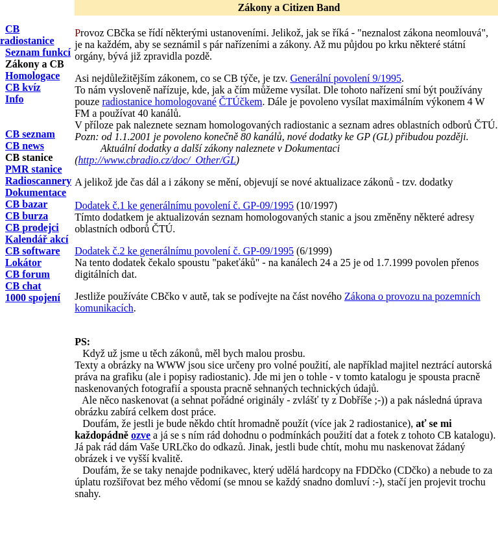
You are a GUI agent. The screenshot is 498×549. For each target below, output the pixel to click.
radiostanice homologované (159, 101)
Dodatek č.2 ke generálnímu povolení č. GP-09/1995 (184, 250)
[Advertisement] (226, 529)
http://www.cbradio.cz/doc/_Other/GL (157, 159)
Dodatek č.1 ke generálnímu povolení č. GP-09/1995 (184, 205)
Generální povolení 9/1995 (345, 78)
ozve (140, 435)
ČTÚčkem (241, 101)
